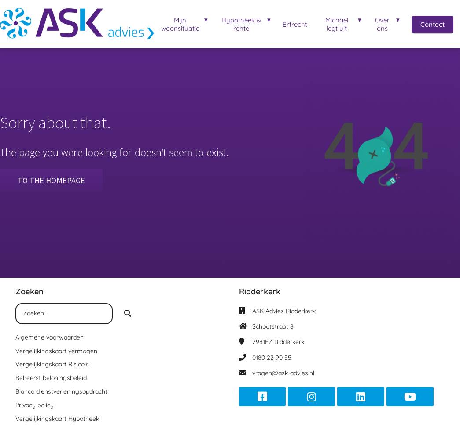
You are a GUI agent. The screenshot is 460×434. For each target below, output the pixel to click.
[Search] (127, 313)
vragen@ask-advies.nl (283, 373)
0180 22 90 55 (271, 358)
